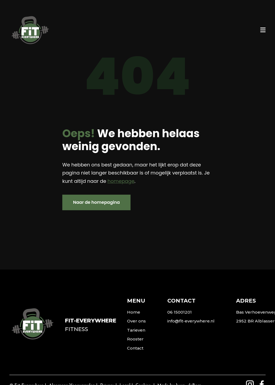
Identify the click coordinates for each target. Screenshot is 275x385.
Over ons (136, 321)
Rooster (135, 339)
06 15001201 (179, 312)
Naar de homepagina (96, 202)
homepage (120, 181)
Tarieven (136, 330)
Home (133, 312)
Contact (135, 348)
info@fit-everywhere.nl (191, 321)
